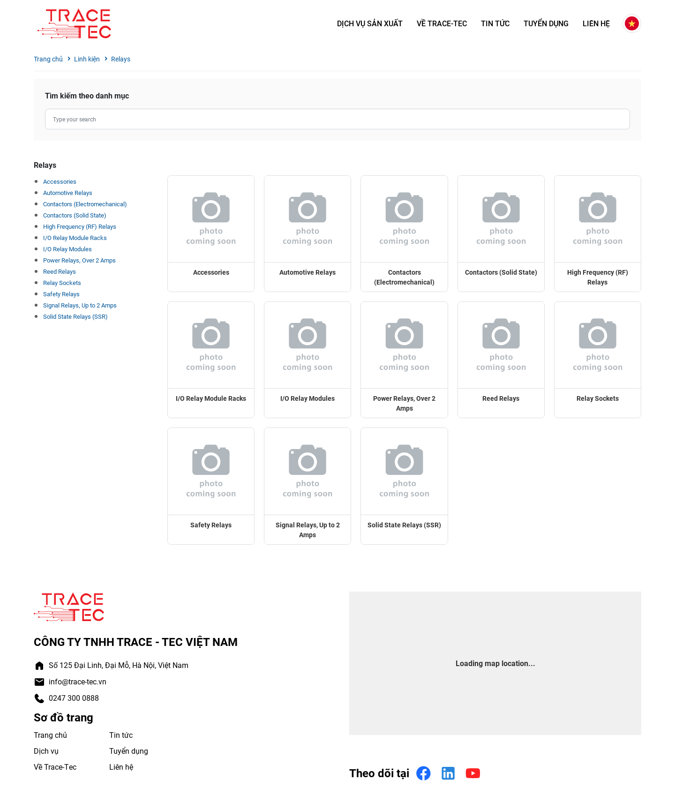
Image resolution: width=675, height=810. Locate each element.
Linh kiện (87, 58)
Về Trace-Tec (442, 23)
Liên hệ (596, 23)
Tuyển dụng (546, 23)
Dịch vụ (46, 751)
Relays (120, 58)
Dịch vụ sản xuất (370, 23)
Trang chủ (48, 58)
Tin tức (495, 23)
